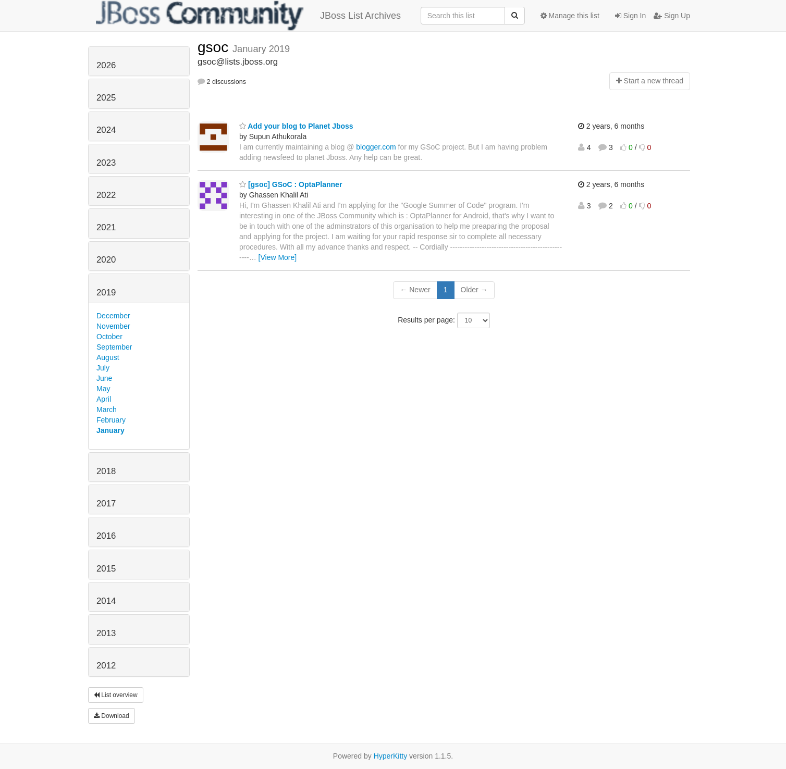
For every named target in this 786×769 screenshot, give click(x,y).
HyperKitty (391, 756)
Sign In (630, 15)
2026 (106, 65)
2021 (106, 227)
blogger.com (376, 147)
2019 (106, 292)
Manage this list (570, 15)
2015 (106, 569)
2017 (106, 503)
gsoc (215, 47)
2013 (106, 633)
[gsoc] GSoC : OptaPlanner (290, 184)
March (106, 409)
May (103, 388)
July (102, 368)
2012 (106, 666)
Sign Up (672, 15)
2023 (106, 163)
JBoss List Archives (248, 16)
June (104, 378)
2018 (106, 471)
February (111, 420)
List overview (116, 695)
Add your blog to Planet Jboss (296, 126)
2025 (106, 98)
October (109, 336)
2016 (106, 536)
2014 (106, 601)
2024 (106, 130)
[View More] (278, 257)
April (103, 399)
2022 (106, 195)
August (107, 357)
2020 (106, 260)
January (110, 430)
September (114, 347)
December (113, 316)
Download (111, 716)
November (113, 326)
